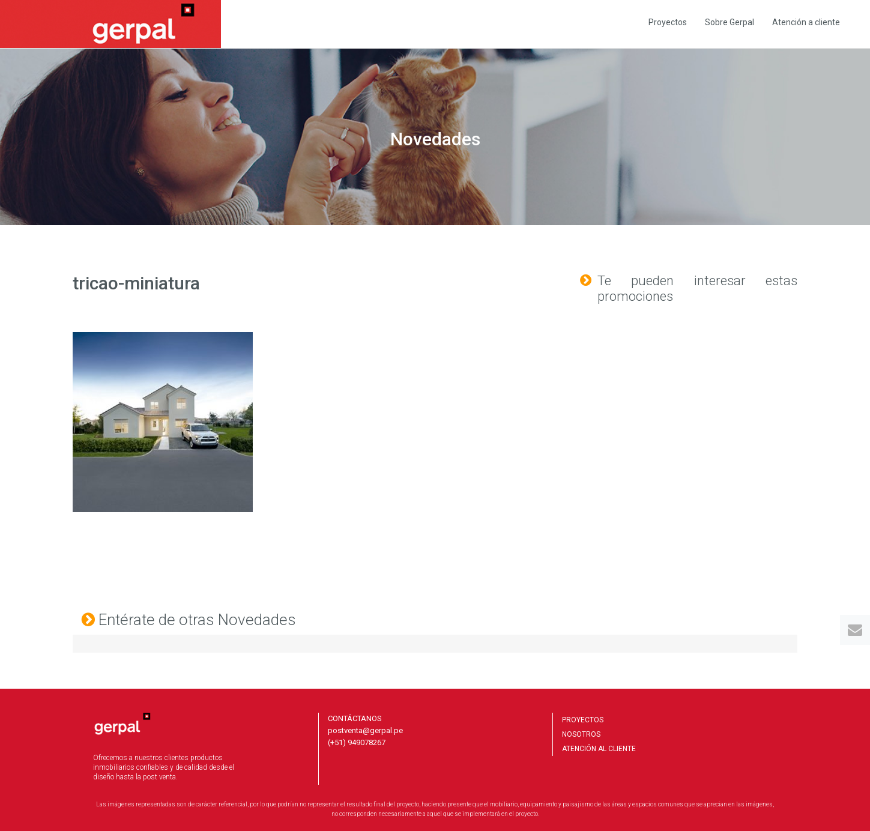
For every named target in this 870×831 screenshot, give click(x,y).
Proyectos (667, 22)
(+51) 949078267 (356, 742)
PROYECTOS (582, 720)
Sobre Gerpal (729, 22)
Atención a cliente (806, 22)
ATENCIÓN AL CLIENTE (599, 749)
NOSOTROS (581, 734)
